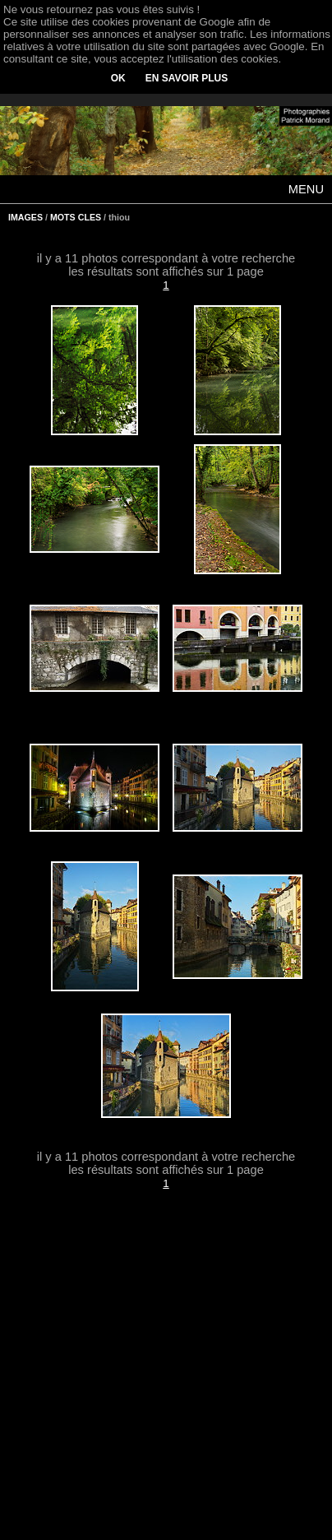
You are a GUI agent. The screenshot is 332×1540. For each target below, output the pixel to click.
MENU (306, 189)
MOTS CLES (75, 217)
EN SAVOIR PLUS (186, 78)
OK (118, 78)
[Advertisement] (166, 1376)
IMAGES (25, 217)
